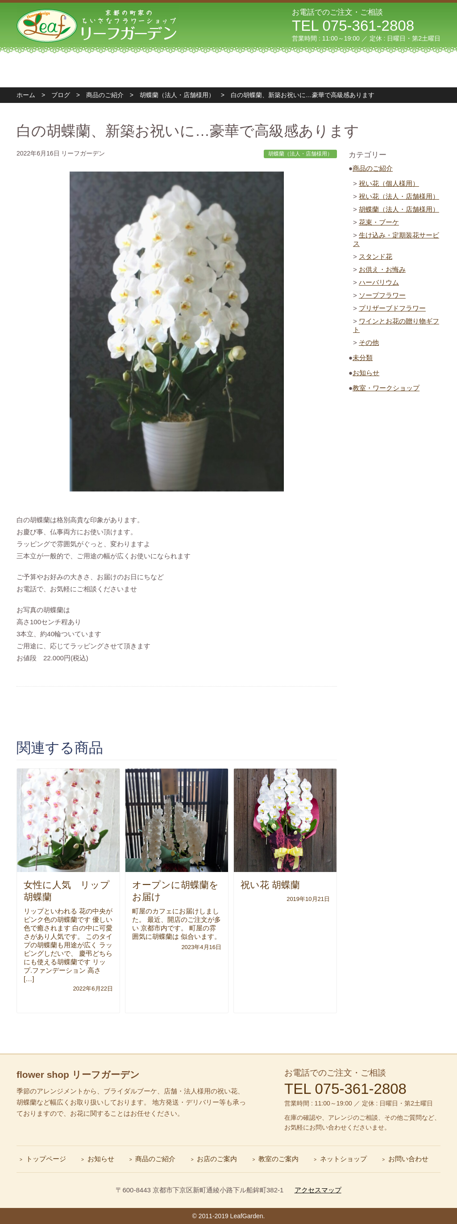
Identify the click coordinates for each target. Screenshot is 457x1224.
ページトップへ (441, 1048)
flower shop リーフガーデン (78, 1074)
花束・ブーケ (379, 222)
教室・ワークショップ (386, 388)
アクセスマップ (318, 1190)
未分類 (363, 357)
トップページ (59, 70)
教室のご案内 (228, 70)
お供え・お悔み (382, 269)
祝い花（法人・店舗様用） (399, 196)
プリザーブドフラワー (392, 308)
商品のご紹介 (373, 168)
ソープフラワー (382, 295)
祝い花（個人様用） (389, 183)
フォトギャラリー (313, 70)
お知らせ (366, 373)
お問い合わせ (397, 70)
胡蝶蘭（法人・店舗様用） (399, 209)
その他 (369, 342)
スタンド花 (375, 256)
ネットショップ (343, 1159)
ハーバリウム (379, 282)
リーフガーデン (98, 24)
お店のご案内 (217, 1159)
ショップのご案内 (144, 70)
